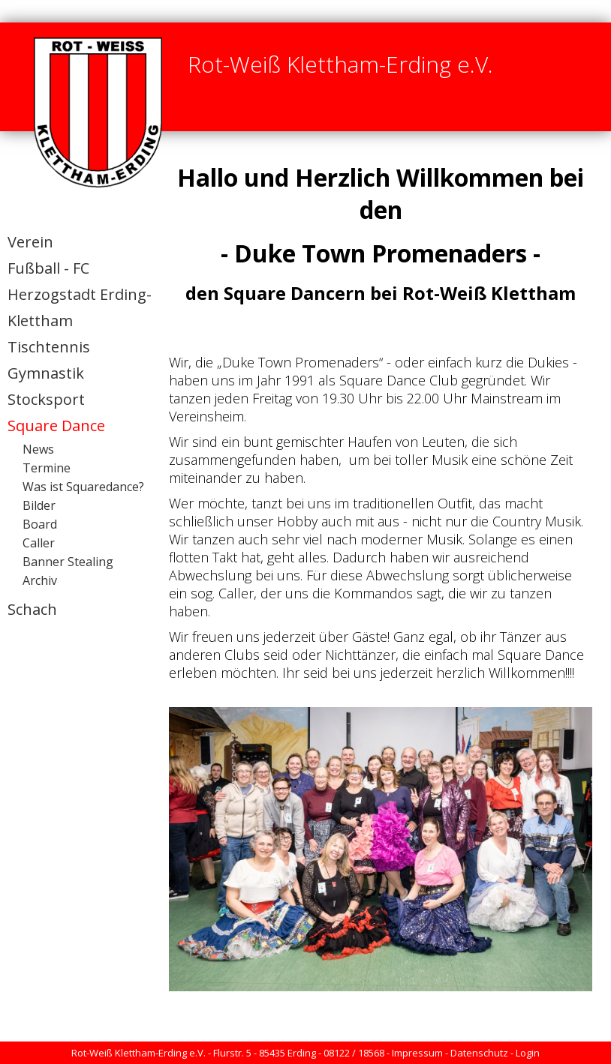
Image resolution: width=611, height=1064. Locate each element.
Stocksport (46, 399)
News (38, 449)
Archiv (40, 580)
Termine (47, 468)
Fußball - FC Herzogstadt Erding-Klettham (80, 294)
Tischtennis (49, 347)
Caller (39, 543)
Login (528, 1053)
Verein (30, 242)
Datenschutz (479, 1053)
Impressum (417, 1053)
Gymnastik (46, 373)
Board (40, 524)
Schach (32, 609)
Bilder (39, 505)
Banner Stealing (68, 561)
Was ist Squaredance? (83, 486)
